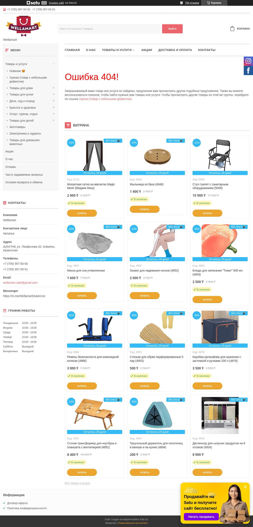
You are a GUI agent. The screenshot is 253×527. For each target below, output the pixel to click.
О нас (9, 159)
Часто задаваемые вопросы (24, 174)
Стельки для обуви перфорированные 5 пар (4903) (156, 358)
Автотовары (17, 127)
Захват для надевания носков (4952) (154, 270)
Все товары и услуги (77, 483)
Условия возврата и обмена (23, 182)
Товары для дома (21, 88)
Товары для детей (21, 120)
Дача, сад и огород (22, 101)
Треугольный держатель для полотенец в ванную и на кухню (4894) (156, 445)
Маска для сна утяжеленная (86, 270)
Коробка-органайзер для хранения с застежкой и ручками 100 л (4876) (217, 358)
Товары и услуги (16, 64)
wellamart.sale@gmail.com (20, 282)
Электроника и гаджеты (25, 133)
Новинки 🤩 (17, 71)
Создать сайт (56, 2)
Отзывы (10, 166)
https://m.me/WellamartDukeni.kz (24, 296)
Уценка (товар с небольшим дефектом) (28, 79)
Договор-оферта (17, 503)
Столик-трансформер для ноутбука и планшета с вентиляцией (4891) (92, 445)
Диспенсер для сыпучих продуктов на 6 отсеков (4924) (219, 445)
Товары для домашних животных (24, 142)
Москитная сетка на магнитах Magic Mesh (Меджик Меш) (91, 186)
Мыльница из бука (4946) (147, 184)
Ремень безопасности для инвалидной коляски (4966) (93, 358)
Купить (81, 213)
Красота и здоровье (22, 107)
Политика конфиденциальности (27, 508)
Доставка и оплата (175, 49)
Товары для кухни (21, 94)
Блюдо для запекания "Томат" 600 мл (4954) (218, 272)
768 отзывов (192, 2)
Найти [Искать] (172, 28)
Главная (72, 49)
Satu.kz (144, 519)
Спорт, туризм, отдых (23, 114)
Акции (9, 151)
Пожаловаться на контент (133, 523)
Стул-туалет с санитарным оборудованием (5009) (210, 186)
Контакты (206, 49)
